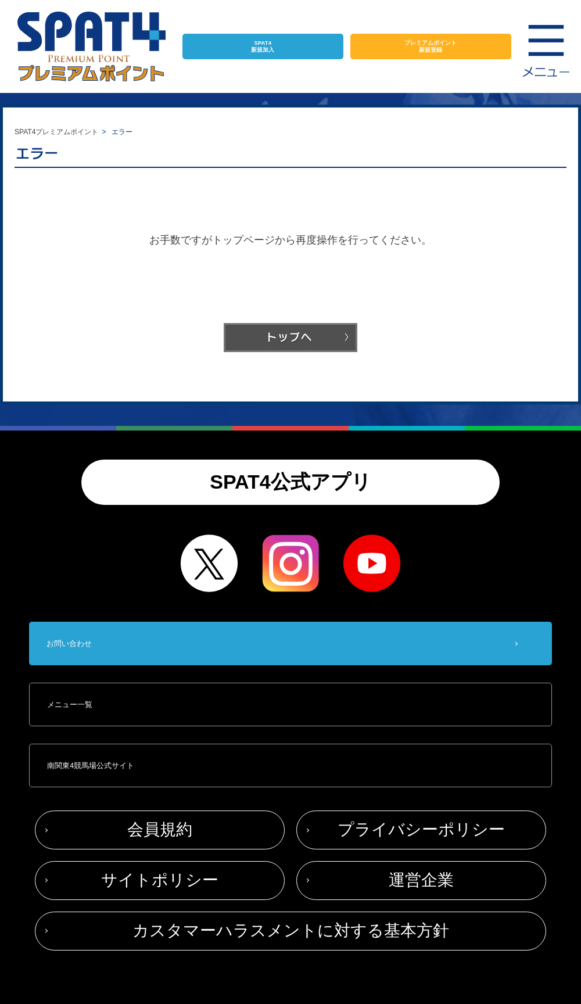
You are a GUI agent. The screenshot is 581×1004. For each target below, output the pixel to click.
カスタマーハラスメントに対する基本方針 (290, 930)
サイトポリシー (159, 880)
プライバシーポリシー (421, 829)
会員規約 (159, 829)
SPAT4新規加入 (262, 46)
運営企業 (421, 880)
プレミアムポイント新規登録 (430, 46)
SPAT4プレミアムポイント (56, 132)
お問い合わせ (69, 643)
